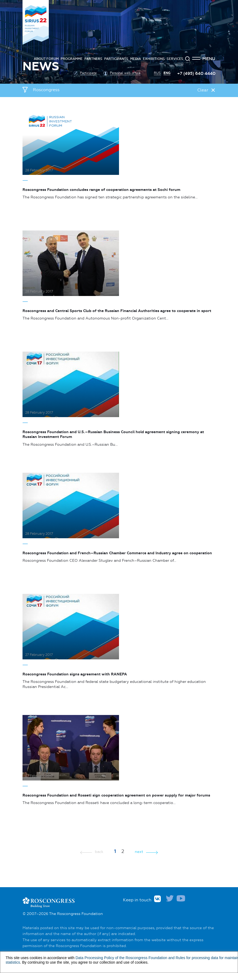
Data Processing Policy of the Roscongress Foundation (121, 958)
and (171, 958)
